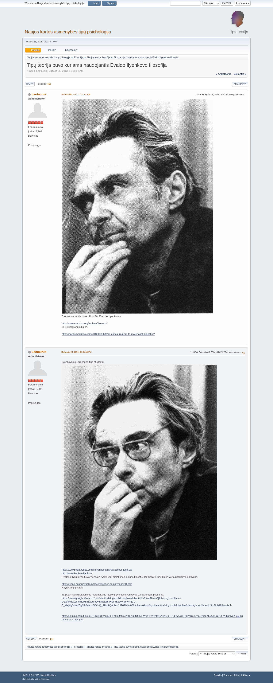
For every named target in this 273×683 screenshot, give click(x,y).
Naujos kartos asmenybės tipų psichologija (68, 31)
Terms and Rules (231, 675)
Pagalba (218, 675)
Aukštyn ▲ (246, 675)
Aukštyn (31, 639)
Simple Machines (48, 675)
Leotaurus (39, 94)
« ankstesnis (223, 73)
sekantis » (240, 73)
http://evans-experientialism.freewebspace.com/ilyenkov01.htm (97, 584)
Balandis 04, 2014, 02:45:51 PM (76, 352)
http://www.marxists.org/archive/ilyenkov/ (84, 323)
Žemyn (29, 84)
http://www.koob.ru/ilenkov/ (77, 573)
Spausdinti (240, 84)
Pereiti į (193, 653)
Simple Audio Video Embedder (36, 679)
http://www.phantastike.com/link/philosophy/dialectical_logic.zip (97, 569)
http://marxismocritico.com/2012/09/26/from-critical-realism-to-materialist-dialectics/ (108, 334)
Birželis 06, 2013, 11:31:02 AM (75, 94)
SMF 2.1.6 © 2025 (30, 675)
